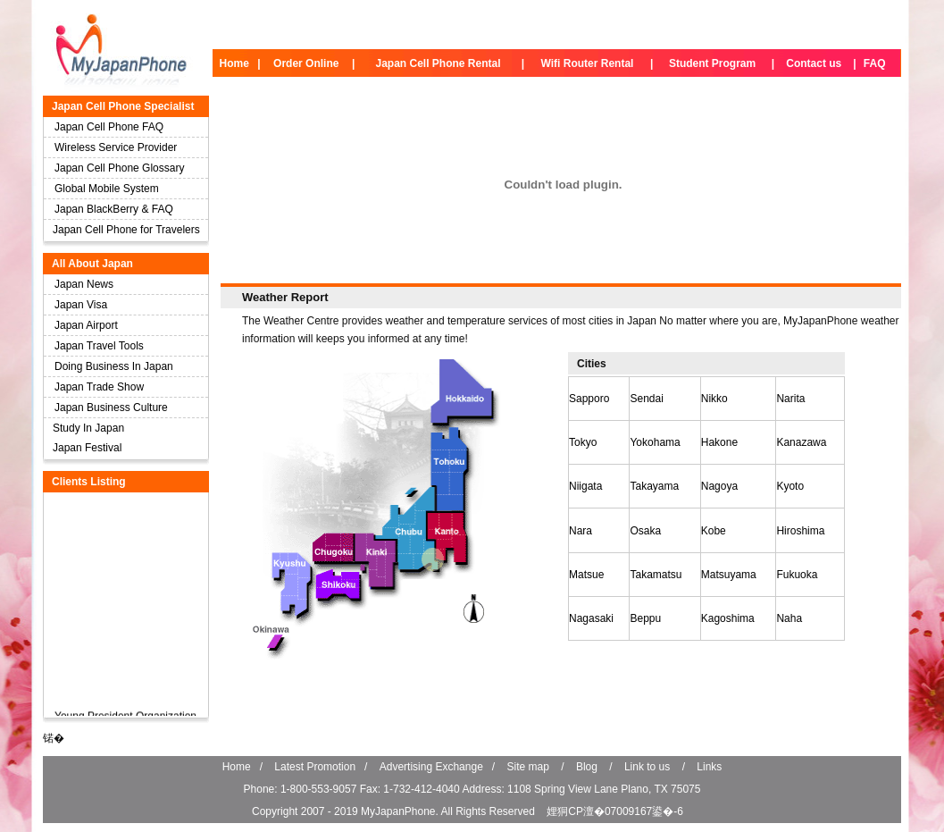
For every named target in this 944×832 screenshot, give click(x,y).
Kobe (713, 531)
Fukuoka (796, 574)
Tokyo (583, 442)
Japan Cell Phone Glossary (119, 168)
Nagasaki (591, 618)
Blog (586, 767)
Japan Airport (86, 325)
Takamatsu (655, 574)
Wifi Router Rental (587, 63)
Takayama (654, 486)
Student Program (712, 63)
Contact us (813, 63)
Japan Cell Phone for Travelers (126, 229)
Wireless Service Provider (115, 147)
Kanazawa (801, 442)
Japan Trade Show (99, 387)
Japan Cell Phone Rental (437, 63)
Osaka (645, 531)
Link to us (647, 767)
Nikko (714, 398)
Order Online (305, 63)
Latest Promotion (314, 767)
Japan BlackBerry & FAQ (113, 209)
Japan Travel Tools (99, 346)
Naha (789, 618)
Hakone (719, 442)
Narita (790, 398)
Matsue (586, 574)
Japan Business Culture (111, 407)
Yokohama (655, 442)
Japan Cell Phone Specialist (123, 106)
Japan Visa (80, 304)
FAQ (875, 63)
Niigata (585, 486)
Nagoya (719, 486)
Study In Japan (88, 428)
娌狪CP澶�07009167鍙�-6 (615, 811)
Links (709, 767)
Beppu (645, 618)
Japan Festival (87, 447)
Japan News (83, 284)
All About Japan (92, 263)
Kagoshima (728, 618)
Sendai (646, 398)
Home (234, 63)
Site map (528, 767)
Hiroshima (800, 531)
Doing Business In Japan (113, 366)
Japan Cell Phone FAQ (108, 127)
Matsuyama (728, 574)
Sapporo (589, 398)
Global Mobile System (106, 188)
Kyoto (790, 486)
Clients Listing (89, 481)
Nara (580, 531)
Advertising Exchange (431, 767)
